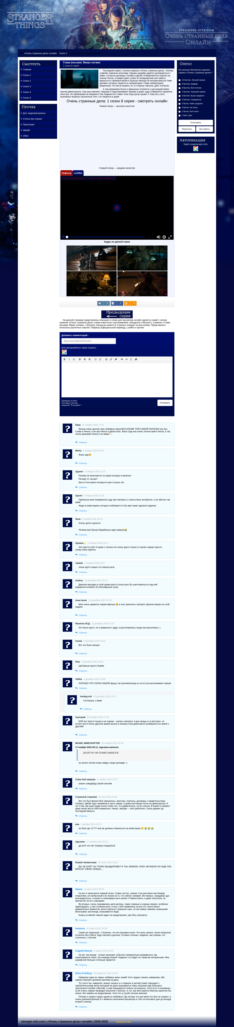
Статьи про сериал (31, 119)
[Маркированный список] (95, 359)
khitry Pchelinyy (83, 973)
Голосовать (195, 122)
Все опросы (204, 129)
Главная (26, 69)
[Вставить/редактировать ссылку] (111, 359)
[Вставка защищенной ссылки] (115, 359)
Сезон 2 (26, 81)
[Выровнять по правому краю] (89, 359)
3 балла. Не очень (190, 107)
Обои (24, 136)
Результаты (187, 129)
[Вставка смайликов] (106, 359)
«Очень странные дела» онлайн (40, 53)
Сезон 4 (26, 92)
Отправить (165, 403)
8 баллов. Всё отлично (192, 88)
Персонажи (27, 124)
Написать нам (123, 1021)
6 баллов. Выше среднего (193, 96)
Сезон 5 (26, 98)
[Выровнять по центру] (84, 359)
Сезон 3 (26, 86)
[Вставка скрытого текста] (136, 359)
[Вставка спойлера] (131, 359)
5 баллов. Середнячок (191, 100)
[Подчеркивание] (74, 359)
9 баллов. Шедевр (190, 84)
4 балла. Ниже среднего (192, 103)
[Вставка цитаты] (122, 359)
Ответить (83, 442)
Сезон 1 (63, 53)
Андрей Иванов (83, 951)
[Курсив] (69, 359)
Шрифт (25, 130)
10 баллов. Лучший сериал (193, 80)
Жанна (78, 889)
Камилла (80, 928)
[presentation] (110, 406)
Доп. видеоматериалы (33, 113)
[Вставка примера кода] (126, 359)
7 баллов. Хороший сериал (193, 92)
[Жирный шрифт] (64, 359)
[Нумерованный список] (100, 359)
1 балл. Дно (187, 115)
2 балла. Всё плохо (190, 111)
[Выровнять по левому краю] (80, 359)
